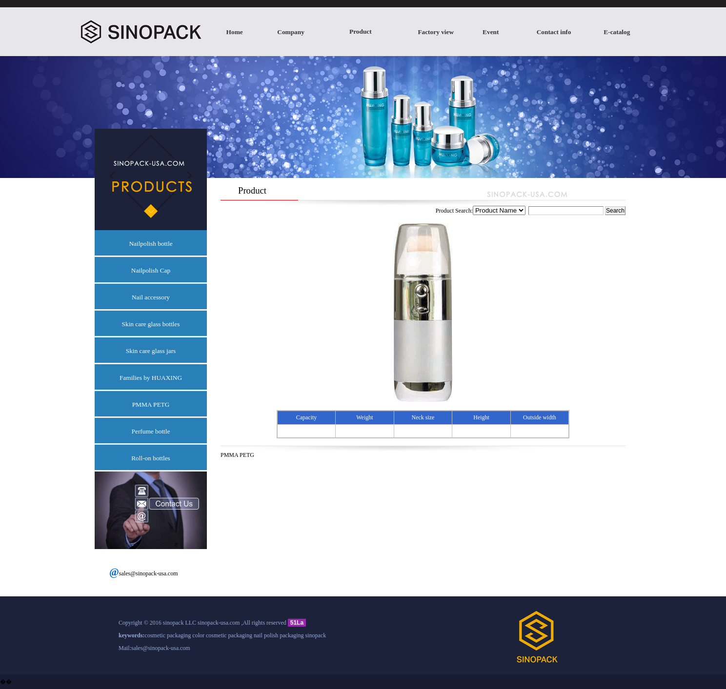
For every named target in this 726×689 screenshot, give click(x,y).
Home (234, 32)
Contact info (554, 32)
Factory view (436, 32)
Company (290, 32)
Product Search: (520, 210)
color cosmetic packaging (222, 635)
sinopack (315, 635)
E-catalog (617, 32)
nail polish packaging (279, 635)
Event (491, 32)
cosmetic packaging (167, 635)
